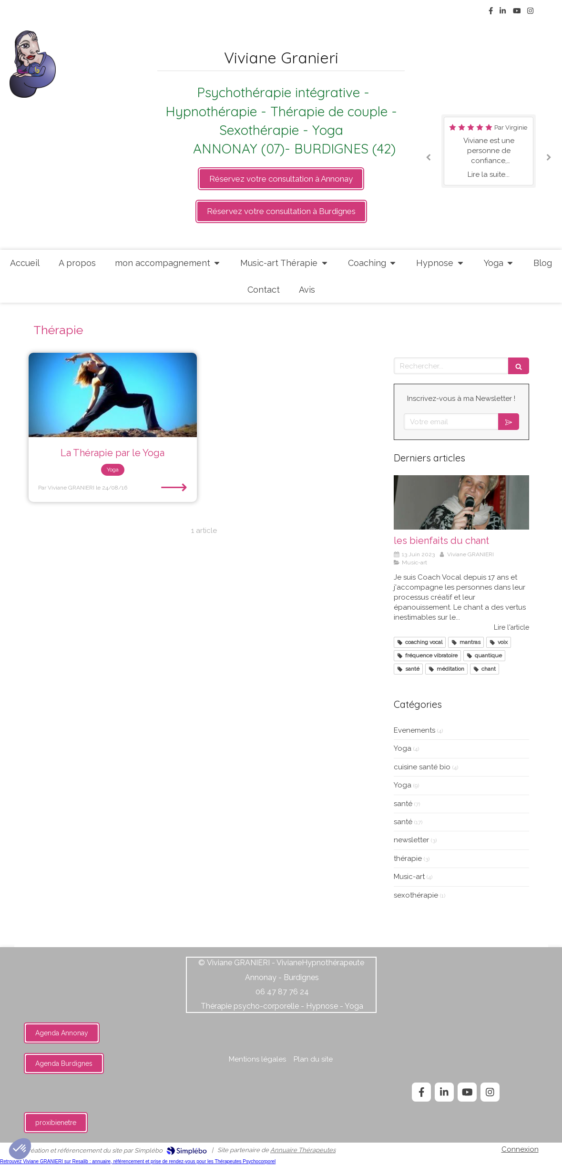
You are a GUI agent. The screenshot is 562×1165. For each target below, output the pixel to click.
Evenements (414, 730)
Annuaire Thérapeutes (303, 1150)
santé (403, 803)
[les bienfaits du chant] (461, 502)
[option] (489, 151)
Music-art (409, 876)
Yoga (402, 748)
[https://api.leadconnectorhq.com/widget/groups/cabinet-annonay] (281, 178)
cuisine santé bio (422, 767)
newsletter (411, 840)
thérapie (408, 858)
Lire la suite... (489, 174)
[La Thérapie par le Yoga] (113, 395)
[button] (20, 1148)
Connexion (520, 1149)
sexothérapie (416, 895)
